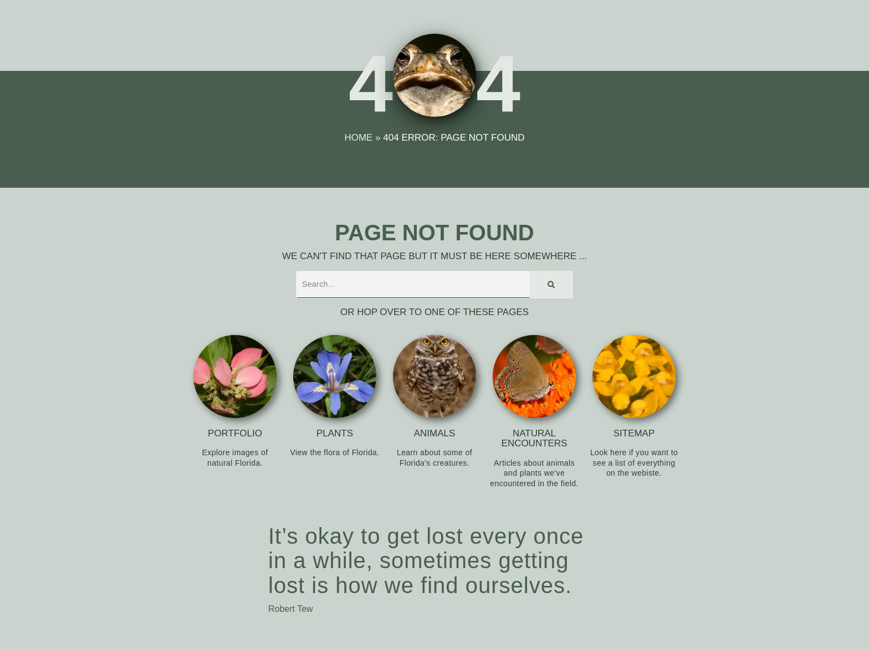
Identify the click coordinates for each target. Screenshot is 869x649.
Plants (334, 433)
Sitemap (634, 433)
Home (359, 137)
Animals (435, 433)
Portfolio (235, 433)
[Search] (551, 284)
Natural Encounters (535, 438)
